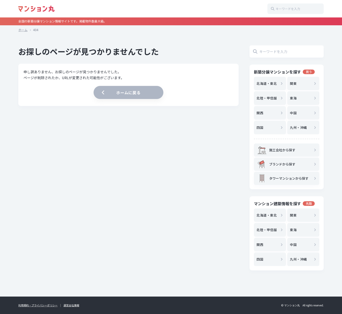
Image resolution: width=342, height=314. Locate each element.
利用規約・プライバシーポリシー (38, 305)
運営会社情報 (71, 305)
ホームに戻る (121, 92)
